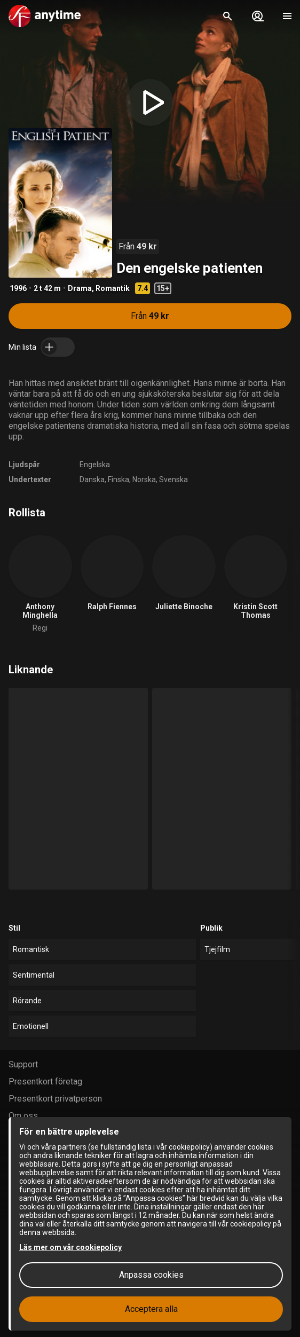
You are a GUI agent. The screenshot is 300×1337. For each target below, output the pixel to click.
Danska (92, 479)
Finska (118, 479)
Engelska (95, 464)
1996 (18, 288)
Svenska (173, 479)
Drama (80, 288)
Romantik (113, 288)
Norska (144, 479)
